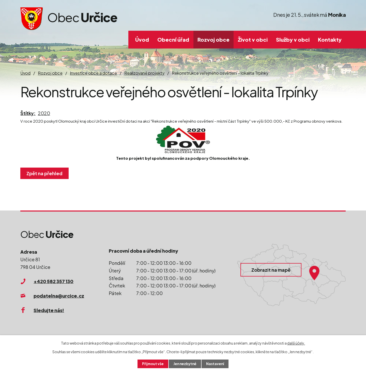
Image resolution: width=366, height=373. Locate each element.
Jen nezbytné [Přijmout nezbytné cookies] (185, 363)
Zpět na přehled (45, 173)
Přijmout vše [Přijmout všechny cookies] (152, 363)
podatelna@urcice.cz (59, 296)
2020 (44, 113)
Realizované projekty (144, 73)
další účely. (296, 342)
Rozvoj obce (213, 39)
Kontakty (330, 39)
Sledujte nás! (49, 310)
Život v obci (253, 39)
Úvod (142, 39)
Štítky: (28, 113)
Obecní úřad (173, 39)
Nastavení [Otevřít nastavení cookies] (216, 363)
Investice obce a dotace (93, 73)
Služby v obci (293, 39)
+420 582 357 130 (53, 281)
